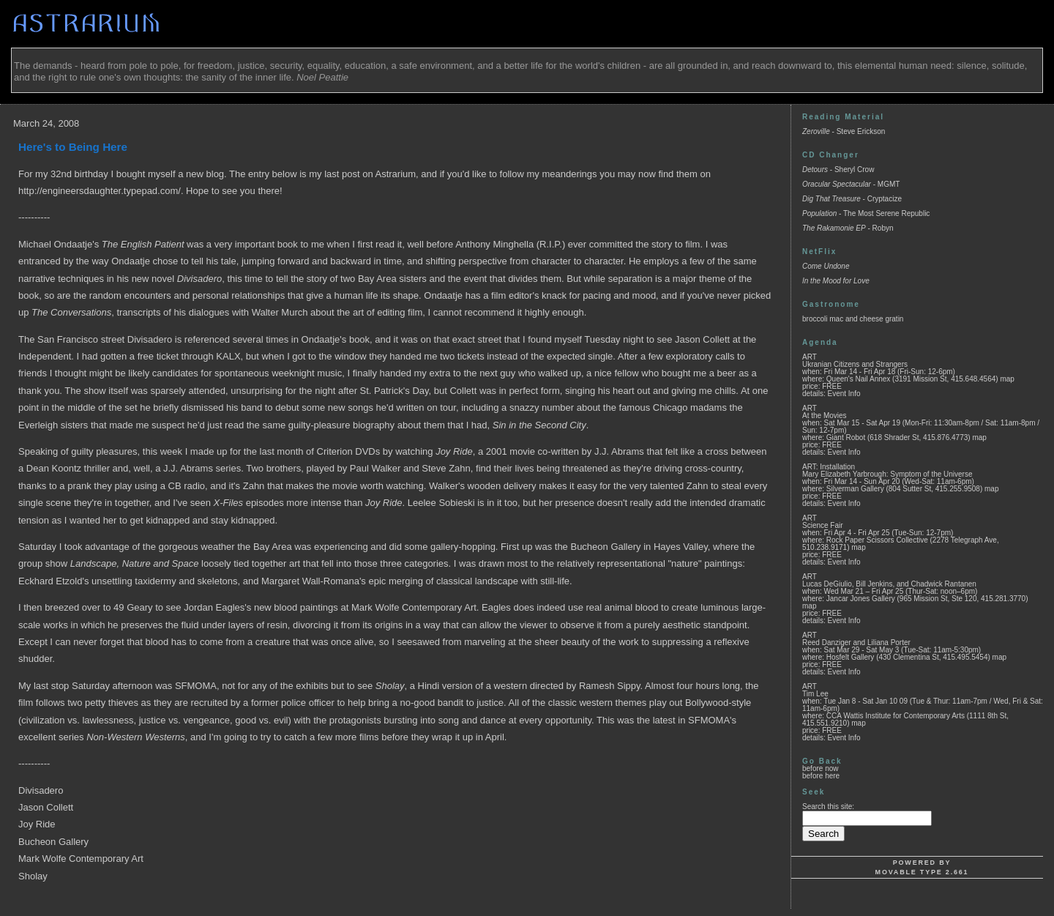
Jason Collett (45, 807)
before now (820, 768)
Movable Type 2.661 (922, 872)
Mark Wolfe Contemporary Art (80, 858)
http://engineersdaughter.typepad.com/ (99, 190)
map (1007, 379)
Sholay (33, 876)
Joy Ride (37, 824)
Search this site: (828, 807)
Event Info (843, 394)
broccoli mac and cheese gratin (852, 319)
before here (821, 776)
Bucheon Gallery (53, 841)
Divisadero (40, 790)
